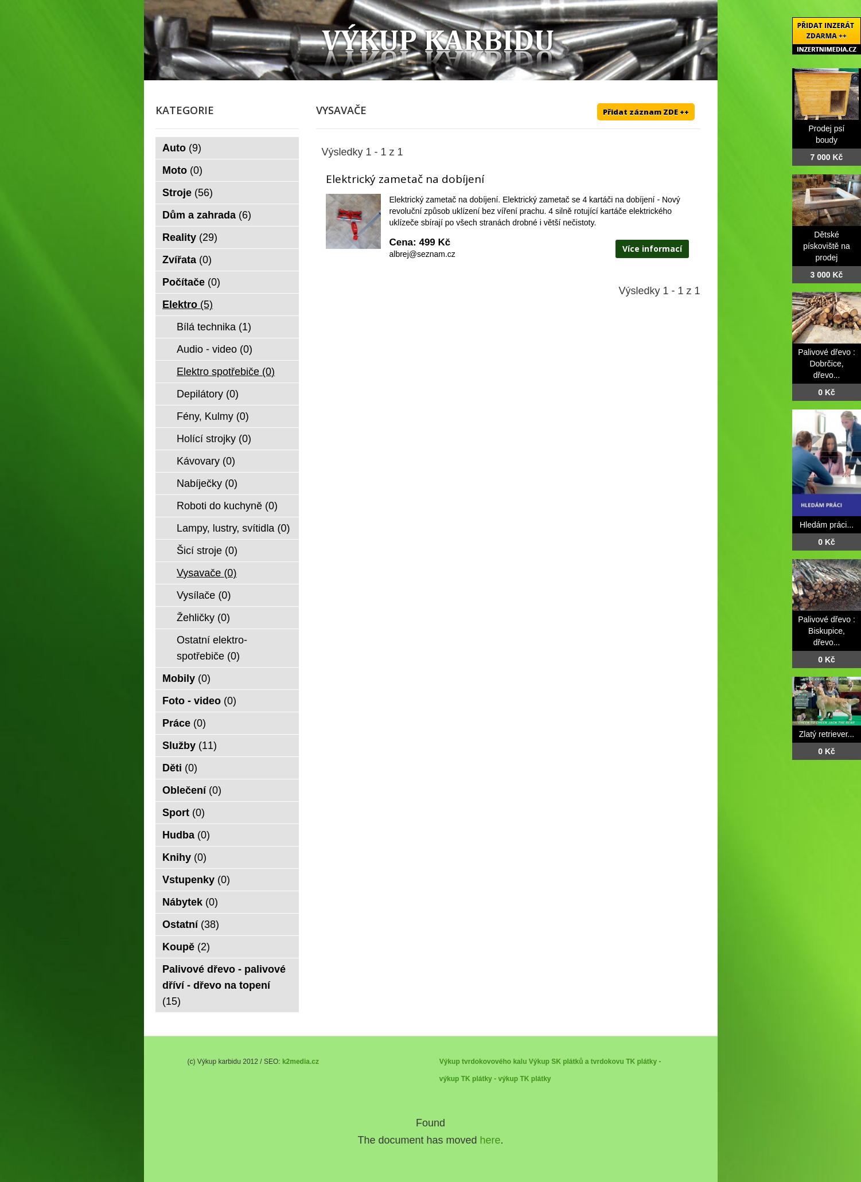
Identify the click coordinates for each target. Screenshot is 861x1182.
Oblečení (191, 790)
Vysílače (204, 595)
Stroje (187, 192)
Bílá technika (214, 327)
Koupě (186, 947)
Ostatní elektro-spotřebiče (212, 648)
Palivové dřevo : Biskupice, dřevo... (826, 631)
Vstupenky (196, 879)
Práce (184, 723)
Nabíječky (207, 483)
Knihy (184, 857)
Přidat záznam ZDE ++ (646, 112)
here (490, 1140)
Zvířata (187, 260)
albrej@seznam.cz (422, 254)
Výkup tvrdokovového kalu (483, 1062)
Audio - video (214, 349)
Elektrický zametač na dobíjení (405, 178)
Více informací (652, 248)
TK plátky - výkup (489, 1079)
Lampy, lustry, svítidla (233, 528)
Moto (182, 170)
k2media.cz (300, 1062)
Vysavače (206, 573)
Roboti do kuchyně (227, 506)
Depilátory (208, 394)
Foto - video (199, 701)
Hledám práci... (827, 524)
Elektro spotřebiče (226, 371)
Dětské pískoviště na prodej (826, 246)
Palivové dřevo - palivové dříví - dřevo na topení (224, 985)
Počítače (191, 282)
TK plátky (535, 1079)
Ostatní (190, 924)
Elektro (187, 304)
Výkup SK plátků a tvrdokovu (576, 1062)
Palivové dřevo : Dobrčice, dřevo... (826, 364)
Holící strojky (214, 438)
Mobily (186, 678)
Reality (189, 237)
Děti (179, 768)
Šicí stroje (207, 550)
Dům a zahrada (206, 215)
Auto (181, 148)
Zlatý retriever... (826, 734)
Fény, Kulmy (213, 416)
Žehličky (203, 617)
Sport (183, 812)
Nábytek (190, 902)
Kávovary (206, 461)
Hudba (186, 835)
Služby (189, 745)
